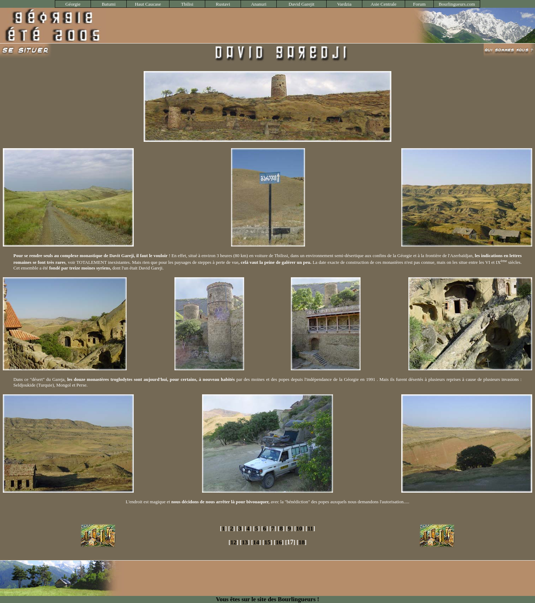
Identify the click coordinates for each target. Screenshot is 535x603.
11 (310, 528)
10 (299, 528)
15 (267, 542)
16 (279, 542)
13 (245, 542)
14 (256, 542)
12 (233, 542)
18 (302, 542)
